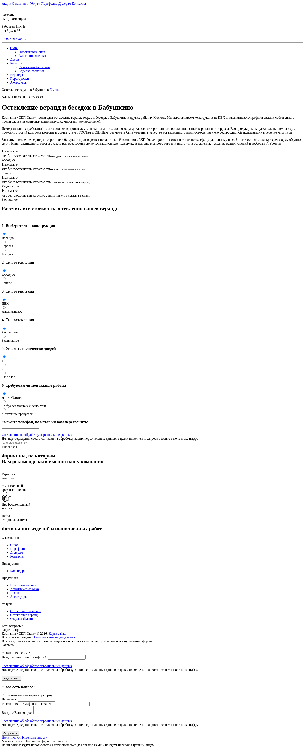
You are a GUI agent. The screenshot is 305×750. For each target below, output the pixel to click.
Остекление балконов (34, 67)
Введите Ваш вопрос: (17, 714)
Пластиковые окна (32, 52)
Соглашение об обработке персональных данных (37, 666)
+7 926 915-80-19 (14, 38)
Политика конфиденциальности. (57, 637)
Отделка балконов (32, 71)
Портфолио (49, 3)
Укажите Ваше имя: (16, 653)
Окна (14, 48)
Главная (55, 89)
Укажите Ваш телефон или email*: (26, 703)
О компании (21, 3)
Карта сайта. (58, 633)
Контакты (79, 3)
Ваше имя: (9, 699)
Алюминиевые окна (33, 55)
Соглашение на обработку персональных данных (37, 434)
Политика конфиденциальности (24, 738)
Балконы (16, 63)
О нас (14, 545)
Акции (7, 3)
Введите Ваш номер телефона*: (24, 657)
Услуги (35, 3)
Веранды (16, 75)
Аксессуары (18, 82)
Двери (14, 59)
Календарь (17, 571)
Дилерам (65, 3)
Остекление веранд (24, 615)
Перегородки (19, 78)
